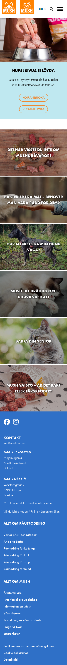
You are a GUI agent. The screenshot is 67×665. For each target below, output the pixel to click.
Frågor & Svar (13, 627)
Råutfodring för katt (16, 555)
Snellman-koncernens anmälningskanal (29, 646)
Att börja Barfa (13, 541)
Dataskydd (11, 659)
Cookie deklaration (16, 653)
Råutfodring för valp (17, 562)
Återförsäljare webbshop (21, 599)
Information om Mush (17, 606)
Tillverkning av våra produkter (23, 620)
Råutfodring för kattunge (20, 548)
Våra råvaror (12, 613)
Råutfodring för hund (17, 569)
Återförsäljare (13, 593)
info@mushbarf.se (14, 443)
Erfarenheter (12, 634)
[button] (60, 9)
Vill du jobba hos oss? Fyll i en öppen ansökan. (32, 511)
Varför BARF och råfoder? (21, 535)
